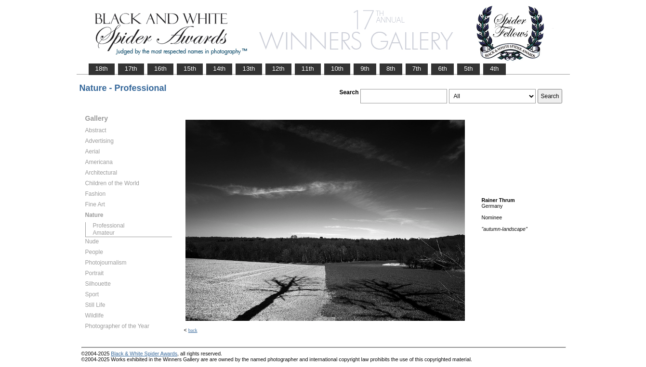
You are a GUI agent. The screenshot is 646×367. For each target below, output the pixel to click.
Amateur (104, 232)
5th (468, 68)
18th (101, 68)
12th (278, 68)
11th (307, 68)
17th (131, 68)
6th (442, 68)
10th (337, 68)
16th (160, 68)
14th (219, 68)
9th (365, 68)
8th (391, 68)
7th (417, 68)
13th (248, 68)
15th (189, 68)
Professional (109, 225)
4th (494, 68)
